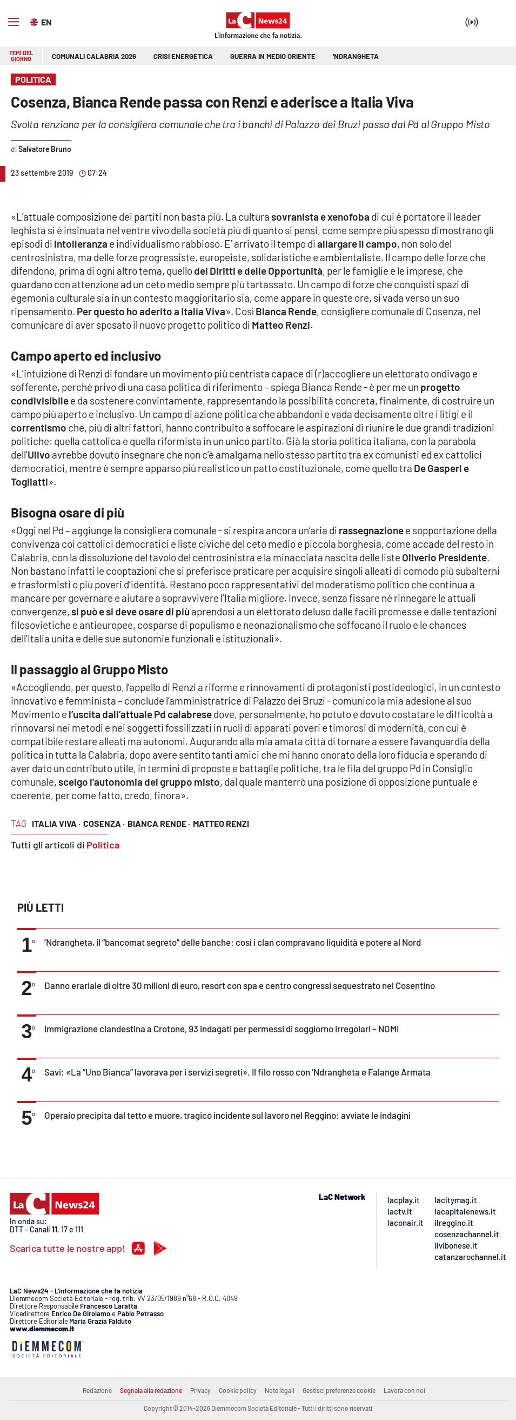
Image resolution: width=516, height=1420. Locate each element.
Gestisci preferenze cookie (339, 1390)
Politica (102, 845)
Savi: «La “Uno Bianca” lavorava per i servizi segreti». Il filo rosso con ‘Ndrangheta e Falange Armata (237, 1071)
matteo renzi (221, 823)
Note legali (279, 1390)
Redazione (97, 1390)
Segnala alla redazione (151, 1390)
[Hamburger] (13, 22)
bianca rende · (159, 823)
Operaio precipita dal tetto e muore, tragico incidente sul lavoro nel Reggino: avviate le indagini (227, 1115)
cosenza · (104, 823)
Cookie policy (238, 1390)
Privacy (200, 1390)
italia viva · (56, 823)
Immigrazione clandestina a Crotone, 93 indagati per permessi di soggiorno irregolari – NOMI (221, 1028)
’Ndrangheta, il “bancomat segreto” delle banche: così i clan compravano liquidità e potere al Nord (232, 942)
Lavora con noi (404, 1390)
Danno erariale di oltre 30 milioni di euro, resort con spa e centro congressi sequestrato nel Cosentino (239, 985)
